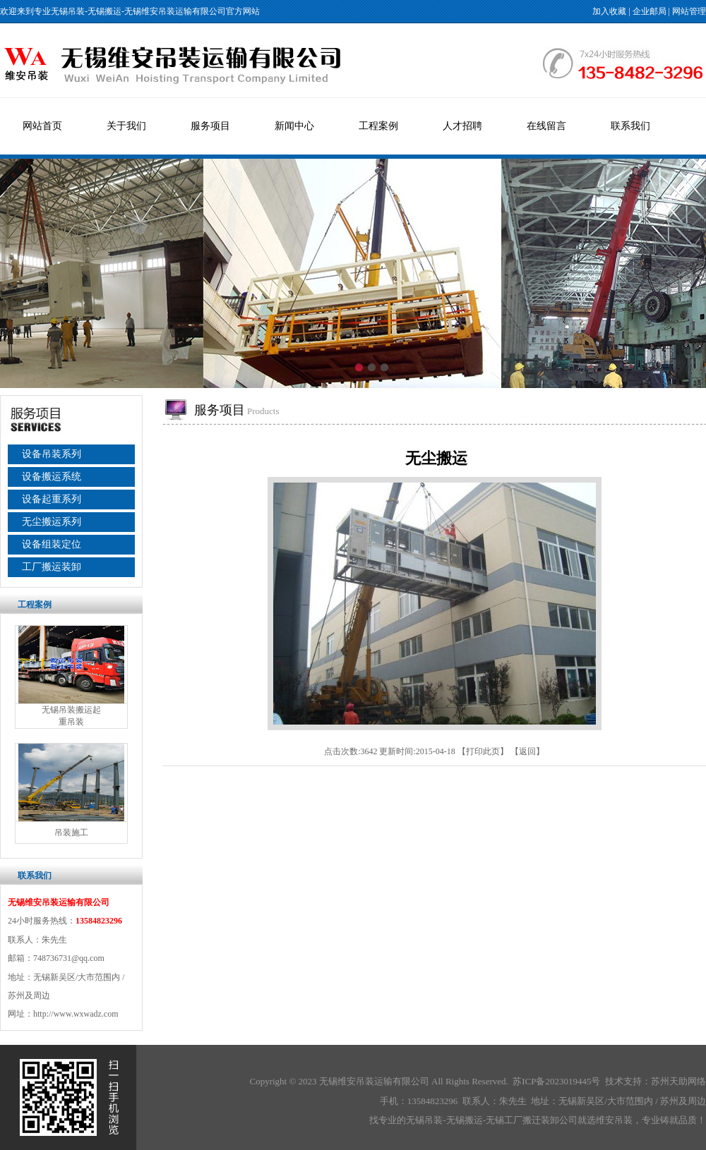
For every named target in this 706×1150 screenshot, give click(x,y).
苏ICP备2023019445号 (556, 1081)
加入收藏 (609, 11)
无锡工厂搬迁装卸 (522, 1120)
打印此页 (483, 751)
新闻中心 (294, 126)
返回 (527, 751)
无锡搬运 (104, 11)
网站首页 (42, 126)
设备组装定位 (51, 544)
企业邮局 (649, 11)
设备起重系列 (51, 499)
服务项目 (210, 126)
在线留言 (546, 126)
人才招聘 (462, 126)
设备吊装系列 (51, 454)
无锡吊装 (68, 11)
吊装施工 (71, 832)
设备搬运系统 (51, 476)
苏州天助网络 (678, 1081)
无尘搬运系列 (51, 521)
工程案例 (378, 126)
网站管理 (689, 11)
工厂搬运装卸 (51, 567)
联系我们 (630, 126)
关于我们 (126, 126)
